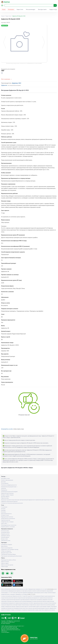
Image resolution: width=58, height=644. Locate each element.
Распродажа (11, 9)
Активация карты (5, 532)
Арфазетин (4, 85)
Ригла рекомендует (30, 9)
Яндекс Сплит (20, 9)
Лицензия (3, 488)
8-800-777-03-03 (6, 615)
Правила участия (5, 534)
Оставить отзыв (5, 515)
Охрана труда (4, 566)
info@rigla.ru (6, 632)
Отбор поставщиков (6, 551)
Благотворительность (6, 513)
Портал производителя (6, 548)
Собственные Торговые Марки (8, 554)
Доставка (3, 481)
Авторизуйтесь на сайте (7, 429)
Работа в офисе (5, 563)
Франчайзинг (4, 546)
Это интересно (4, 483)
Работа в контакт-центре (7, 565)
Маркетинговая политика (7, 493)
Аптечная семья (5, 530)
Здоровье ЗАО (16, 83)
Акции (3, 9)
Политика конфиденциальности (9, 485)
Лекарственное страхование (8, 518)
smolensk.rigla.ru (50, 589)
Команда (3, 510)
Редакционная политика (7, 517)
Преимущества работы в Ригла (8, 560)
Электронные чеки (5, 540)
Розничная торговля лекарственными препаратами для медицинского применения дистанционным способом (27, 499)
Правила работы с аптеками (8, 526)
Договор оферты (5, 496)
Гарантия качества (5, 520)
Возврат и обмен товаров (7, 495)
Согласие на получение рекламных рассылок (12, 503)
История (3, 508)
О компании (4, 507)
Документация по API (6, 552)
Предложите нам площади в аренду (9, 549)
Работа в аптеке (5, 561)
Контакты (3, 512)
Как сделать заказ (5, 478)
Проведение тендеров (6, 544)
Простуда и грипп (42, 9)
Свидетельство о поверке (7, 521)
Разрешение (4, 490)
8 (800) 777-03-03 (31, 594)
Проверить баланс (5, 535)
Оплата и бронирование (7, 480)
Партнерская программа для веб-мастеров (11, 556)
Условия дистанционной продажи (9, 491)
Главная (2, 16)
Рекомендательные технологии (8, 525)
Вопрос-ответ (4, 539)
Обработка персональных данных (9, 501)
